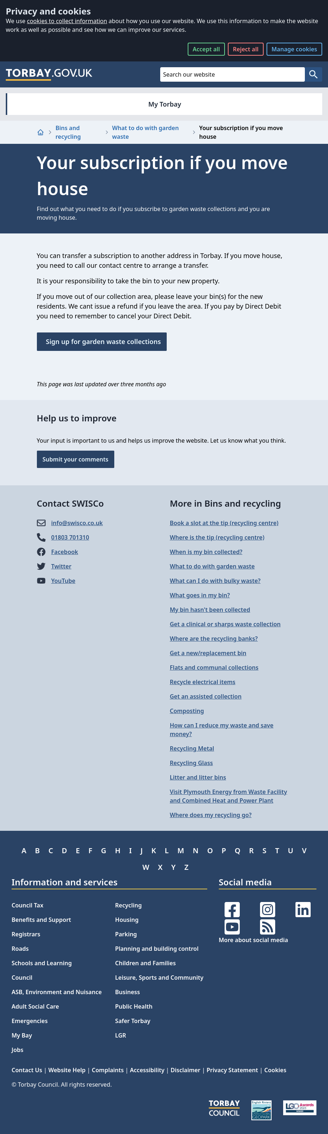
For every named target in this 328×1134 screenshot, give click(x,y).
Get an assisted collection (206, 696)
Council (22, 977)
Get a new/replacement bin (208, 653)
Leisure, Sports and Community (159, 977)
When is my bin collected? (206, 552)
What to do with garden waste (145, 132)
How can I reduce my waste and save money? (222, 729)
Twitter (61, 566)
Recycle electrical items (203, 682)
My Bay (22, 1035)
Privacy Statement (232, 1070)
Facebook (64, 552)
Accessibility (147, 1070)
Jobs (18, 1050)
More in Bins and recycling (225, 503)
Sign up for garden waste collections (102, 341)
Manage (294, 49)
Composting (187, 711)
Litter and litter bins (198, 777)
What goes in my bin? (200, 595)
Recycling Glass (191, 763)
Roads (20, 949)
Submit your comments (75, 459)
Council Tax (27, 905)
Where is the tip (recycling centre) (217, 537)
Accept (206, 49)
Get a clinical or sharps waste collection (225, 624)
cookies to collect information (67, 21)
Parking (126, 934)
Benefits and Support (41, 920)
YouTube (63, 581)
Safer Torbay (132, 1021)
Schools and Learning (42, 963)
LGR (120, 1035)
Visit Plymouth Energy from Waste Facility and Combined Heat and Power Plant (228, 796)
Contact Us (27, 1070)
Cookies (275, 1070)
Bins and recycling (68, 132)
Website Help (67, 1070)
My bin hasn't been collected (210, 610)
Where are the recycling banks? (214, 639)
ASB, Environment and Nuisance (57, 992)
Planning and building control (157, 949)
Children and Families (145, 963)
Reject (246, 49)
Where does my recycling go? (211, 815)
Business (127, 992)
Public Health (133, 1006)
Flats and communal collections (214, 667)
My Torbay (164, 104)
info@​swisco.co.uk (77, 523)
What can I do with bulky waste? (215, 581)
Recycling (128, 905)
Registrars (26, 934)
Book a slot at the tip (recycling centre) (224, 523)
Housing (127, 920)
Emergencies (30, 1021)
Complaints (108, 1070)
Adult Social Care (35, 1006)
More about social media (253, 940)
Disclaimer (185, 1070)
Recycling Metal (192, 748)
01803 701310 (70, 537)
